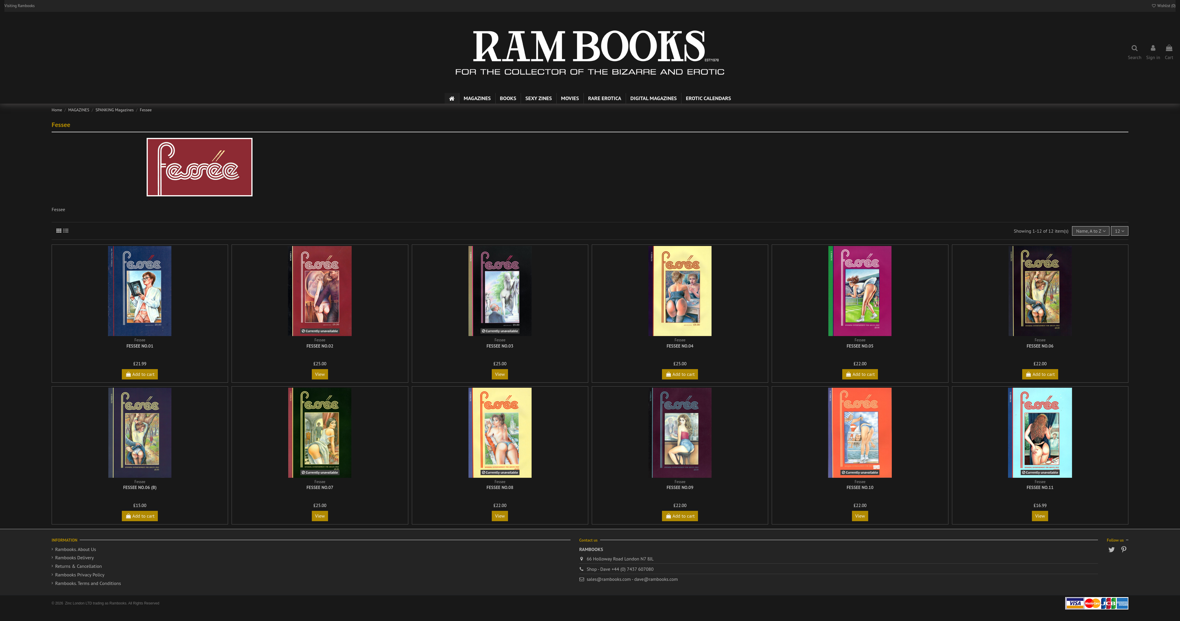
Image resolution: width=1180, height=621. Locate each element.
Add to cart (140, 374)
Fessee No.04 (680, 346)
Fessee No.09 (680, 487)
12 (1119, 231)
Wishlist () (1163, 5)
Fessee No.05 (860, 346)
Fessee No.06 (1040, 346)
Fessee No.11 (1040, 487)
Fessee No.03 (499, 346)
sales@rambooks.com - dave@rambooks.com (632, 579)
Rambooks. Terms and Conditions (88, 583)
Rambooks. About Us (75, 549)
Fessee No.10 (860, 487)
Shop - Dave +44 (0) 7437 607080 (620, 569)
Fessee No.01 (140, 346)
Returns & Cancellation (78, 566)
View (320, 374)
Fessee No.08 (499, 487)
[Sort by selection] (1090, 231)
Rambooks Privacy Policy (79, 575)
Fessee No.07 (320, 487)
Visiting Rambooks (19, 5)
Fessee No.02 (320, 346)
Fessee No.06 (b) (139, 487)
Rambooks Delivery (74, 557)
